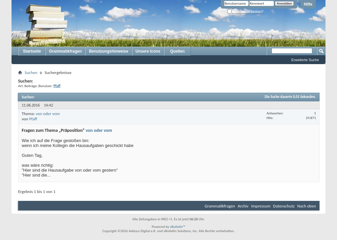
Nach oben (306, 206)
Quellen (177, 51)
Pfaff (33, 118)
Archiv (243, 206)
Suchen (31, 72)
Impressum (261, 206)
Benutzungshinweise (108, 51)
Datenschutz (284, 206)
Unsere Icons (148, 51)
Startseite (32, 51)
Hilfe (308, 4)
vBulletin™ (177, 227)
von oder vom (48, 113)
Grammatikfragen (65, 51)
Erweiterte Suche (305, 60)
